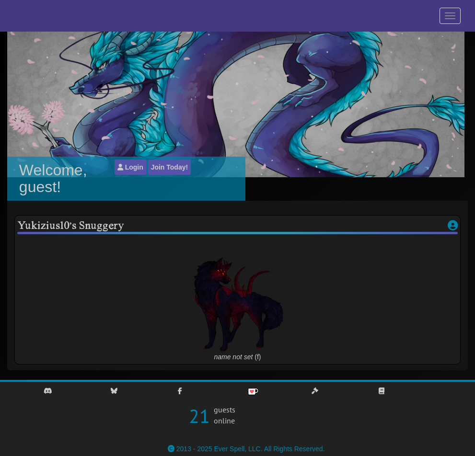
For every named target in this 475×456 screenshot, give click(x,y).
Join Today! (169, 167)
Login (130, 167)
